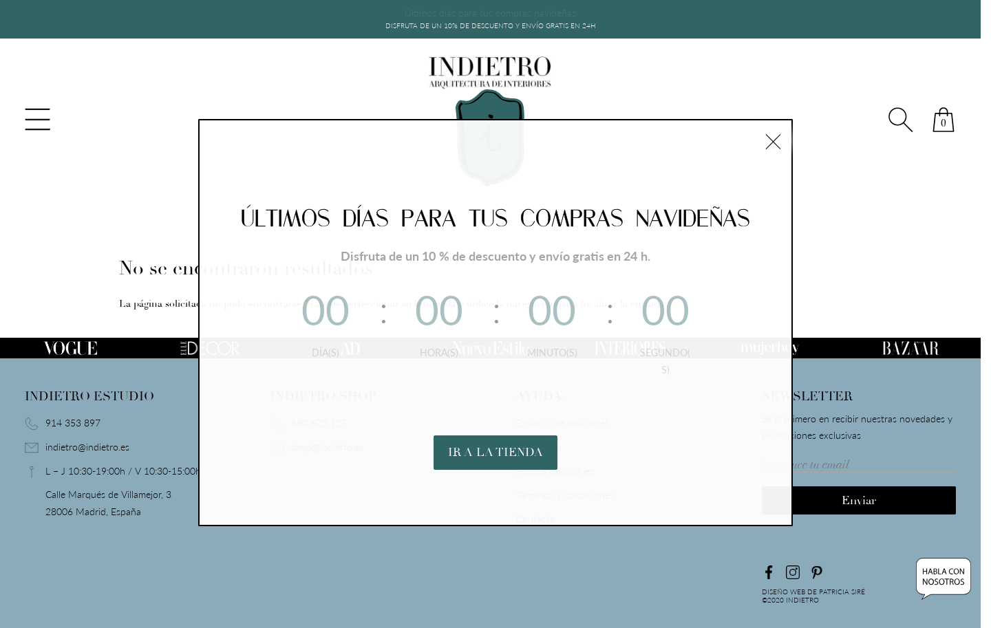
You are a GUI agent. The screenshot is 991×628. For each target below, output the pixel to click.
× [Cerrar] (773, 140)
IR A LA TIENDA (495, 435)
